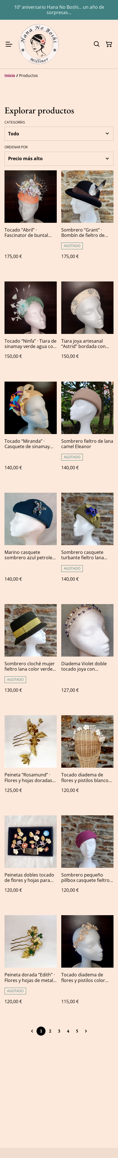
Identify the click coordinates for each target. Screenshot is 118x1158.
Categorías (14, 122)
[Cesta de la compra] (109, 44)
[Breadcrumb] (59, 75)
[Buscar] (96, 44)
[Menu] (9, 44)
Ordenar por (16, 147)
